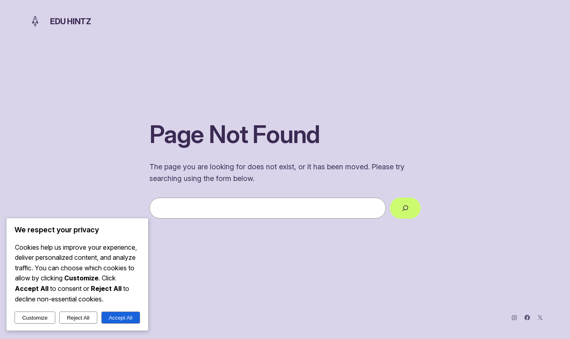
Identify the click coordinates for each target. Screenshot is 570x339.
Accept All (120, 318)
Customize (35, 318)
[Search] (405, 208)
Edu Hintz (70, 21)
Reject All (78, 318)
